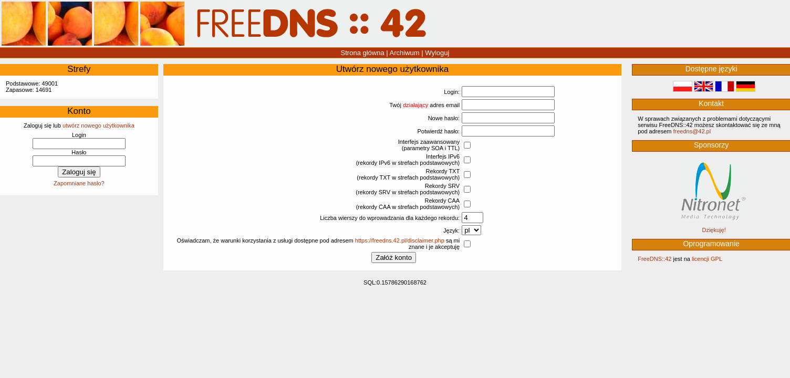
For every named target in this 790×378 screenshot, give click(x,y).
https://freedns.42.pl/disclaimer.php (399, 240)
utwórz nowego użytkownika (98, 125)
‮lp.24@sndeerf (692, 131)
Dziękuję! (713, 230)
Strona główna (362, 53)
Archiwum (405, 53)
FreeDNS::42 (654, 259)
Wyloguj (437, 53)
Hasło (78, 152)
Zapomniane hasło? (79, 183)
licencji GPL (707, 259)
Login (79, 135)
